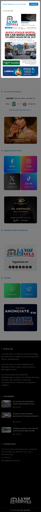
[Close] (33, 4)
